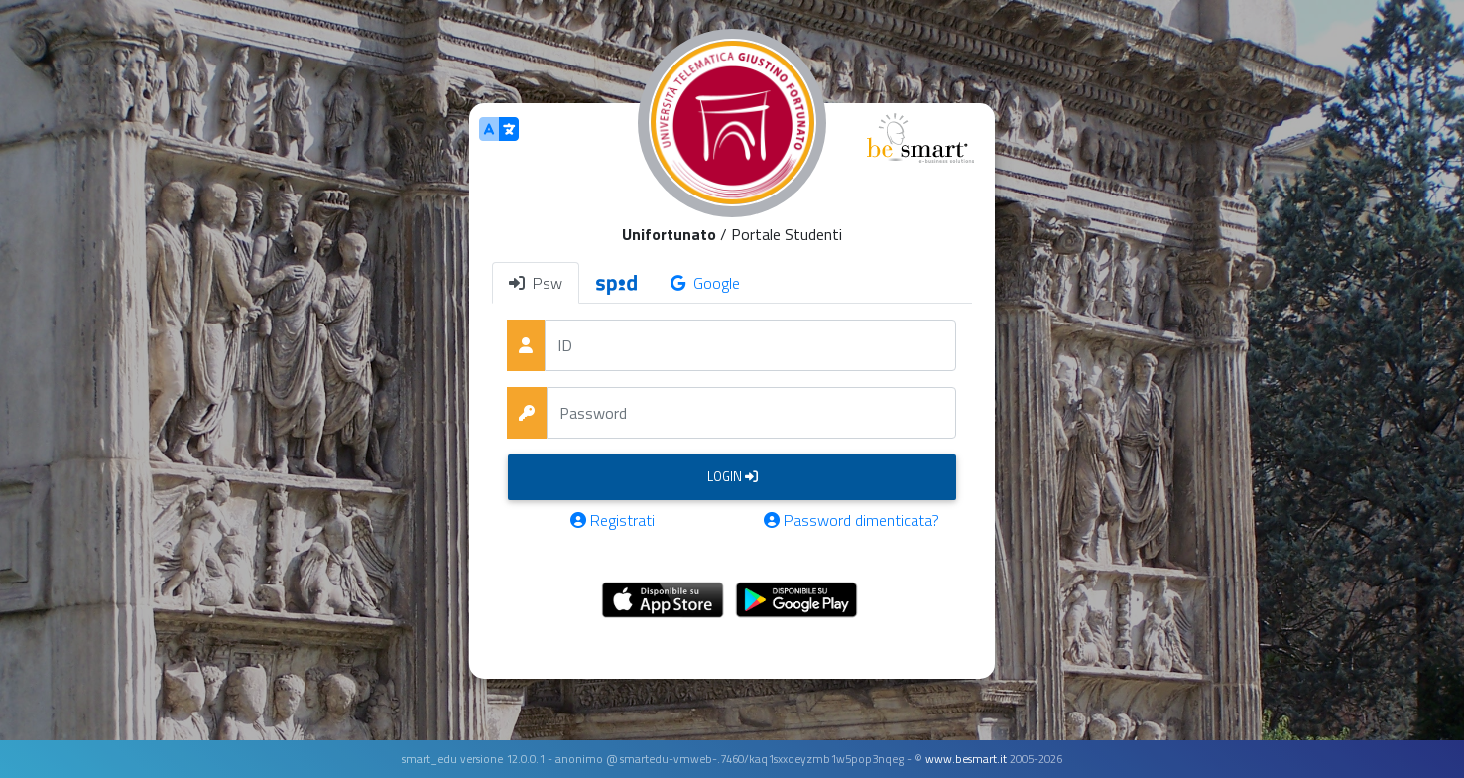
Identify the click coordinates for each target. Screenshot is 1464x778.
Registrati (612, 520)
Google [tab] (705, 283)
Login (732, 476)
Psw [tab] (535, 283)
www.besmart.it (966, 758)
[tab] (616, 283)
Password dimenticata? (851, 520)
